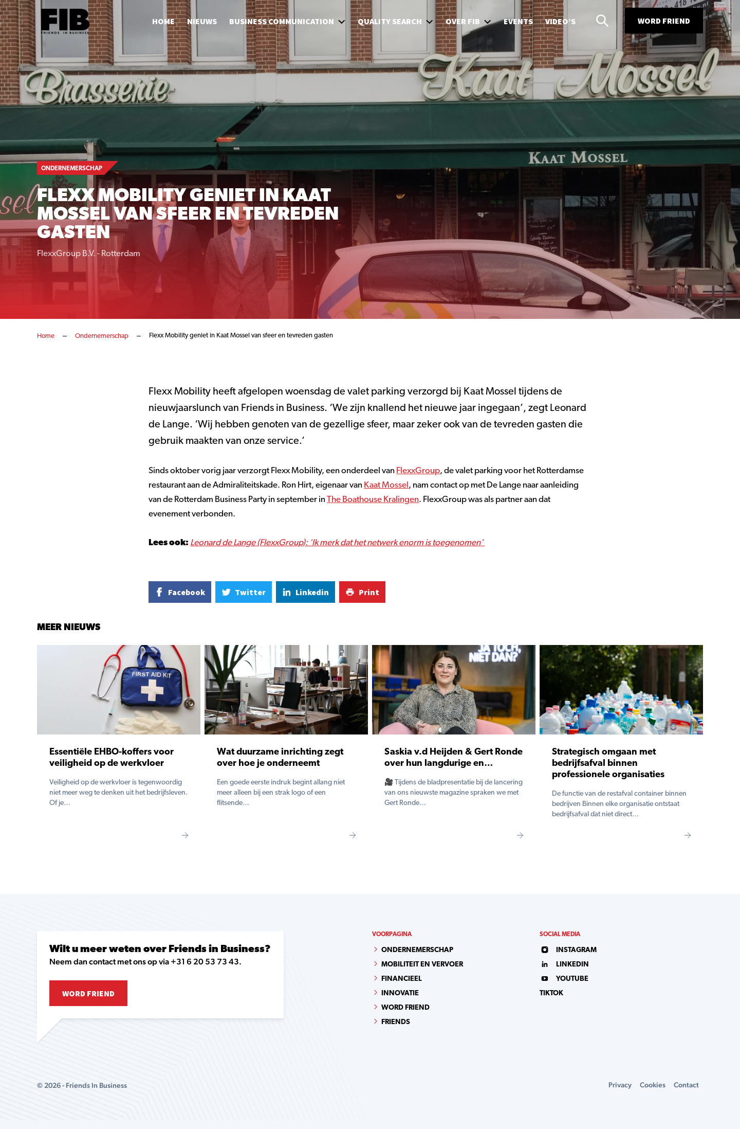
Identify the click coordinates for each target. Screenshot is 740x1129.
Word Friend (664, 20)
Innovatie (400, 993)
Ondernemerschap (101, 336)
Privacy (620, 1085)
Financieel (401, 979)
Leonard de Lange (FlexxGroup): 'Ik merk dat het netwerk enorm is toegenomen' (337, 543)
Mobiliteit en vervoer (422, 965)
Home (45, 336)
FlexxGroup (418, 471)
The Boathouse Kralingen (373, 499)
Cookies (652, 1085)
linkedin (564, 965)
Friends (395, 1022)
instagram (568, 950)
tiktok (551, 993)
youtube (564, 979)
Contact (686, 1085)
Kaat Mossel (386, 485)
